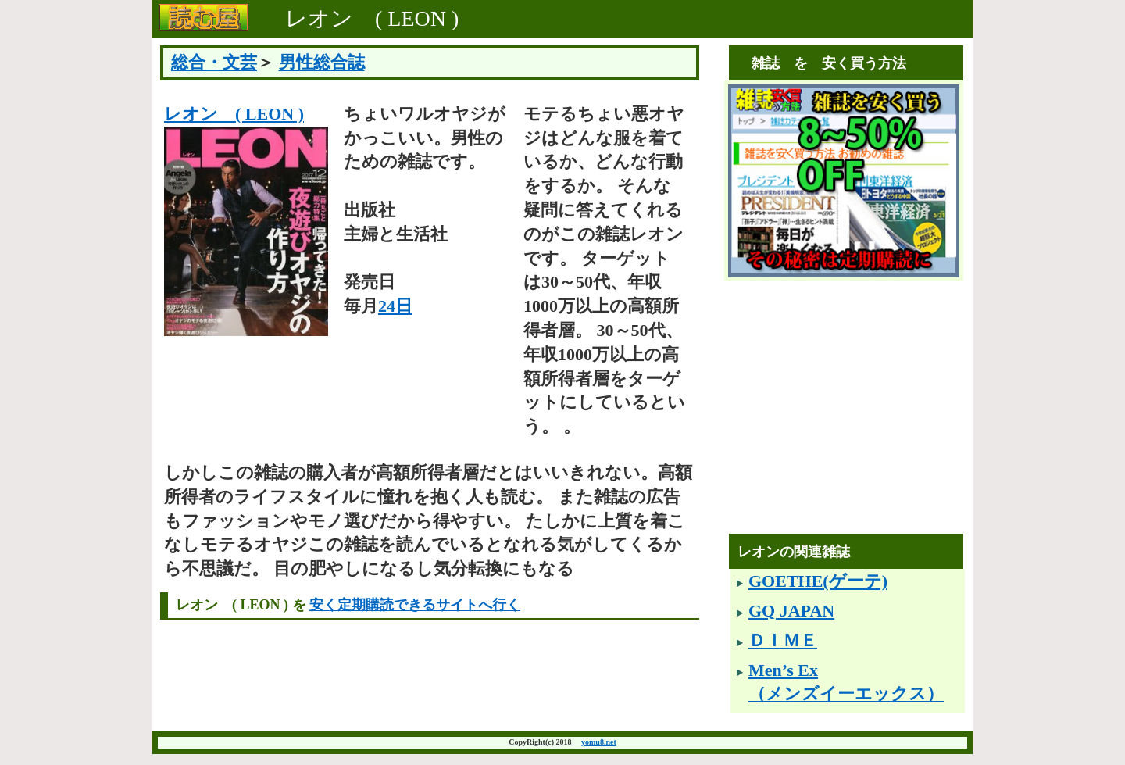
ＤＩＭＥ (782, 640)
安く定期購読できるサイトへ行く (414, 605)
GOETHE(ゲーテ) (818, 581)
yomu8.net (598, 742)
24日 (395, 306)
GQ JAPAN (791, 610)
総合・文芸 (214, 62)
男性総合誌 (322, 62)
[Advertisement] (848, 425)
